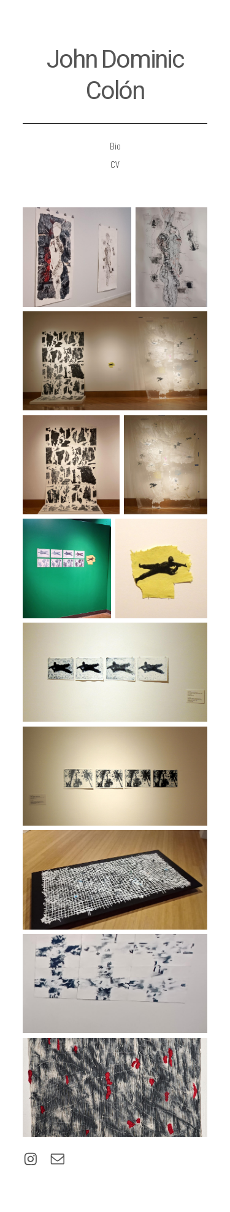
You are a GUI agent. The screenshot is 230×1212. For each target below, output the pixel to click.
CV (115, 164)
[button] (31, 1159)
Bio (115, 146)
